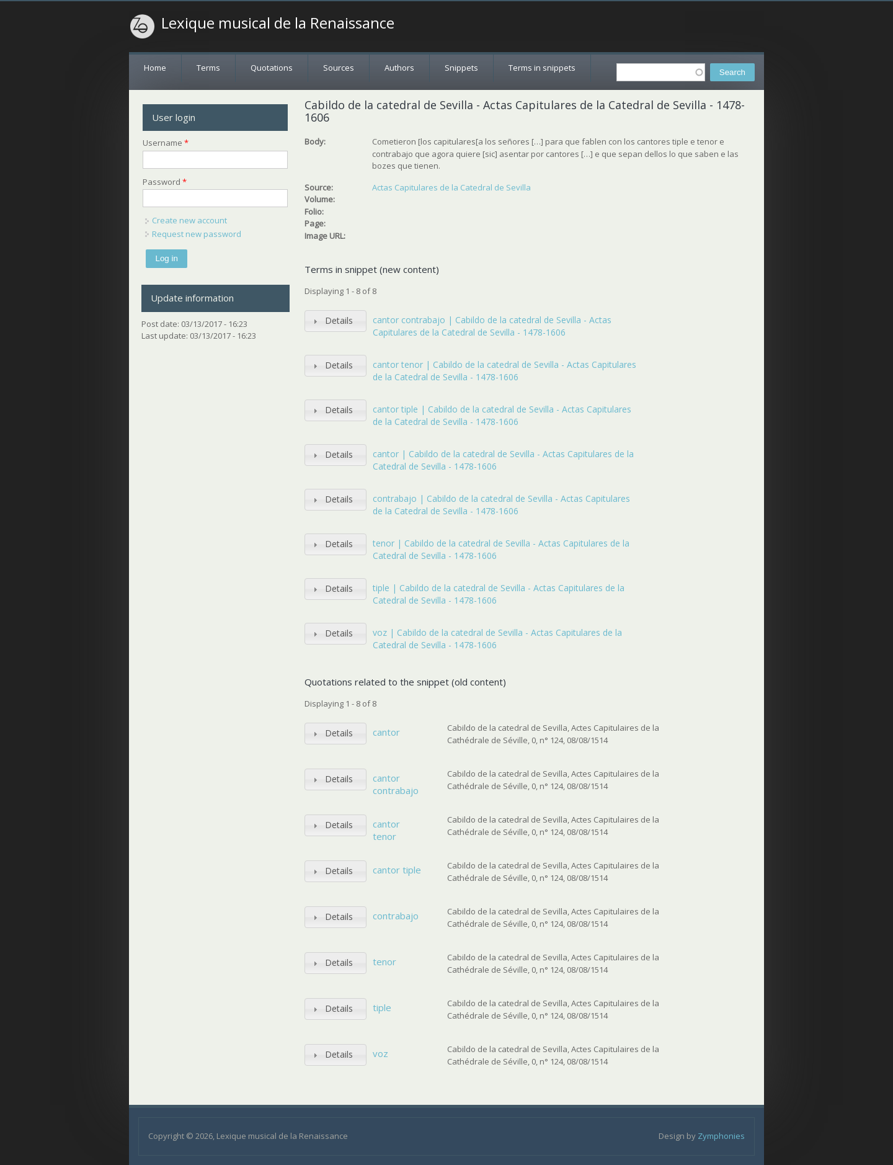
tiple (382, 1007)
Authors (399, 67)
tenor (384, 961)
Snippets (461, 67)
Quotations (272, 67)
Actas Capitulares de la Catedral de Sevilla (451, 187)
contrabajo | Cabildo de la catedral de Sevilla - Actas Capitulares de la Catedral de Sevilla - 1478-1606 (501, 505)
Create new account (189, 220)
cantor (386, 732)
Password (165, 181)
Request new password (196, 233)
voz (380, 1053)
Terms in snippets (542, 67)
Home (155, 67)
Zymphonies (721, 1135)
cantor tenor (386, 830)
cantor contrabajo (396, 784)
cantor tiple (397, 870)
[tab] (335, 321)
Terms (208, 67)
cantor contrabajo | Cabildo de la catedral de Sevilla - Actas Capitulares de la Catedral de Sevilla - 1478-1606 (492, 326)
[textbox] (660, 72)
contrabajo (396, 915)
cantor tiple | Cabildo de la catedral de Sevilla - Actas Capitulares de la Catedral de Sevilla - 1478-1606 (502, 415)
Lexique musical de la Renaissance (277, 23)
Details (339, 320)
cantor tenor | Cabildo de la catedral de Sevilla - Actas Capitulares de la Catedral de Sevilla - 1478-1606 (504, 371)
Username (166, 142)
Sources (338, 67)
